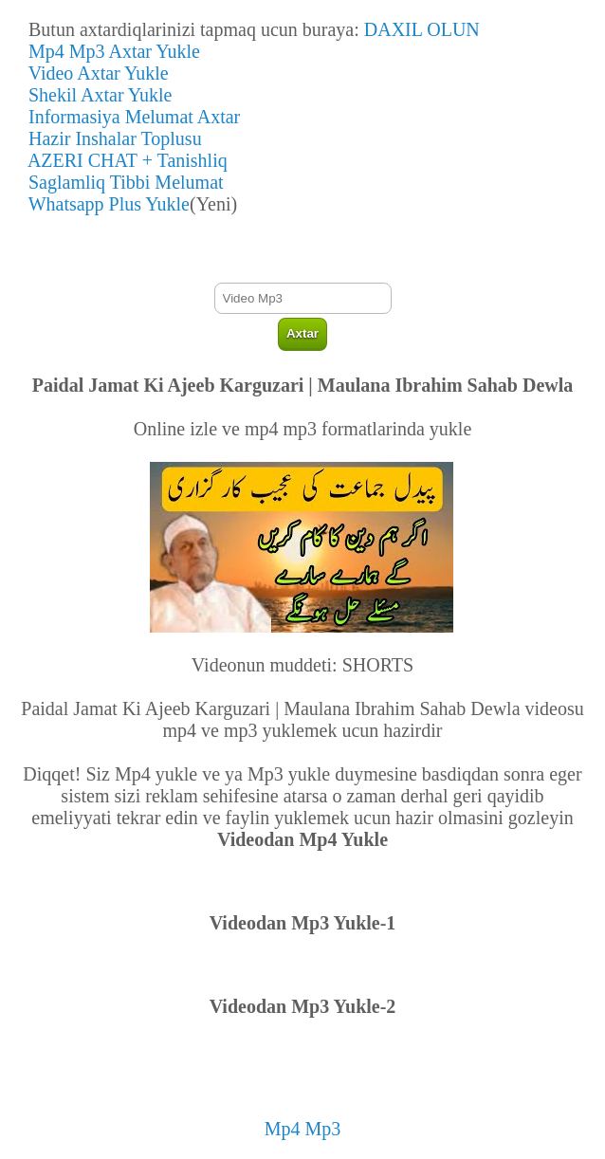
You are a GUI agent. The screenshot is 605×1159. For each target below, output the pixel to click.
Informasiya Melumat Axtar (129, 116)
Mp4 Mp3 (303, 1128)
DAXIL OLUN (422, 29)
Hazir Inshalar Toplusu (110, 138)
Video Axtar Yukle (94, 73)
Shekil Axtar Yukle (95, 94)
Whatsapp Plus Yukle (104, 203)
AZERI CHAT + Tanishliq (123, 160)
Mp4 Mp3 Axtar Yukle (109, 51)
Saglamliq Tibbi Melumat (121, 182)
